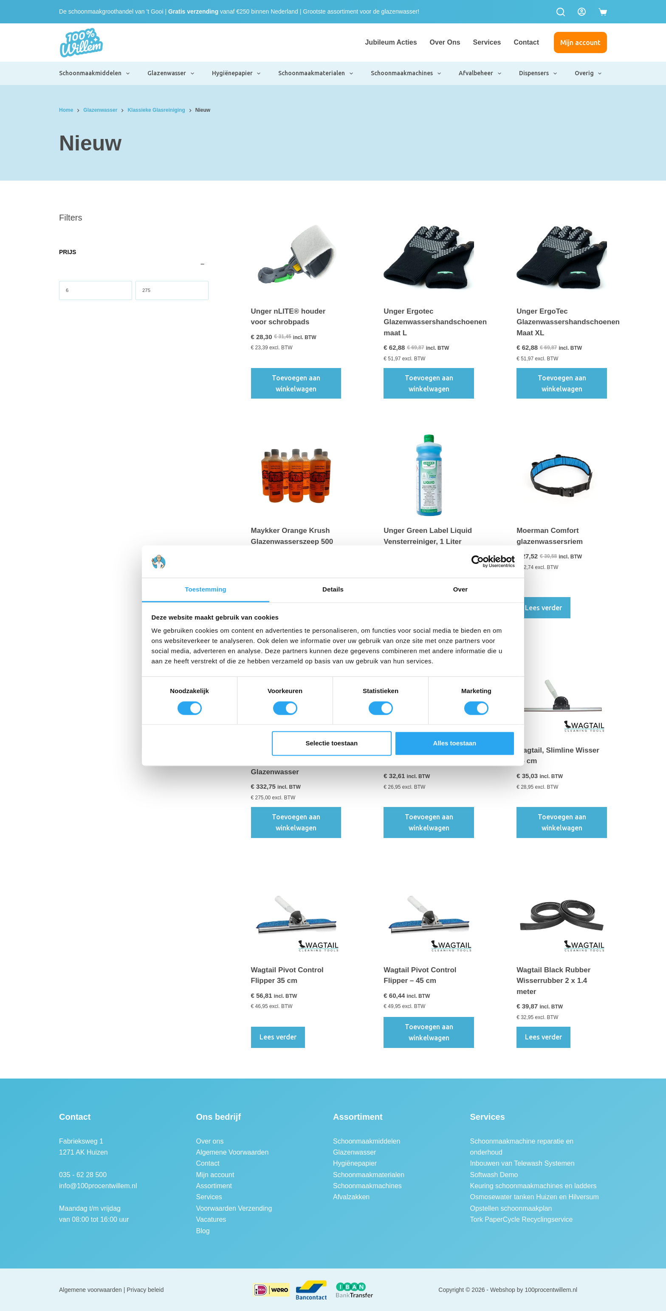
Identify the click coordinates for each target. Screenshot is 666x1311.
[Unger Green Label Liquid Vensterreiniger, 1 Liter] (429, 475)
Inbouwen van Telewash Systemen (522, 1163)
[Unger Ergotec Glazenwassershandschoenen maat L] (429, 256)
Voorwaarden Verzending (234, 1208)
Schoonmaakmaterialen (316, 73)
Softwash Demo (494, 1174)
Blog (203, 1231)
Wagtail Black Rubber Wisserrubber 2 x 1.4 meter (553, 981)
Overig (589, 73)
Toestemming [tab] (205, 589)
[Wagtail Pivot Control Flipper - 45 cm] (429, 915)
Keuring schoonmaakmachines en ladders (533, 1185)
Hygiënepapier (237, 73)
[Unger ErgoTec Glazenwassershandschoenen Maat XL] (561, 256)
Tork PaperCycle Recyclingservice (521, 1219)
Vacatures (211, 1219)
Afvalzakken (351, 1197)
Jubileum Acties (391, 42)
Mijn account (580, 42)
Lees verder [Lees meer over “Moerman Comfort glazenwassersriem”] (543, 608)
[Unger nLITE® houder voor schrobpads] (296, 256)
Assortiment (214, 1185)
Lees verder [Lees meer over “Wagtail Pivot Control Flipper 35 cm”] (278, 1037)
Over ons (445, 42)
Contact (526, 42)
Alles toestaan (455, 743)
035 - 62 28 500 (83, 1174)
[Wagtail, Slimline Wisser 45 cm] (561, 695)
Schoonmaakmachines (406, 73)
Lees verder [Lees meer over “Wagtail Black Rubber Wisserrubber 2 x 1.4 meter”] (543, 1037)
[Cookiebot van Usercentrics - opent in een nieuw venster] (477, 561)
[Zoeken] (560, 12)
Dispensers (538, 73)
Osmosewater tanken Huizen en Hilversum (534, 1197)
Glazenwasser (171, 73)
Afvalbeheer (480, 73)
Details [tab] (333, 589)
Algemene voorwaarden (90, 1289)
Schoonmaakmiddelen (94, 73)
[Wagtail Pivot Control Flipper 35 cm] (296, 915)
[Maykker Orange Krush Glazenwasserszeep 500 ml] (296, 475)
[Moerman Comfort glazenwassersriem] (561, 475)
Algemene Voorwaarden (232, 1152)
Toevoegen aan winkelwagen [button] (296, 383)
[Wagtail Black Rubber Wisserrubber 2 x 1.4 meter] (561, 915)
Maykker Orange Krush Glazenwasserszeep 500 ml (292, 541)
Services (487, 42)
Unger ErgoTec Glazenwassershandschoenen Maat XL (568, 322)
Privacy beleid (145, 1289)
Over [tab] (460, 589)
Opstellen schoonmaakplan (511, 1208)
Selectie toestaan (332, 743)
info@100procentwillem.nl (98, 1185)
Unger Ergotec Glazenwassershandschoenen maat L (435, 322)
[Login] (582, 12)
